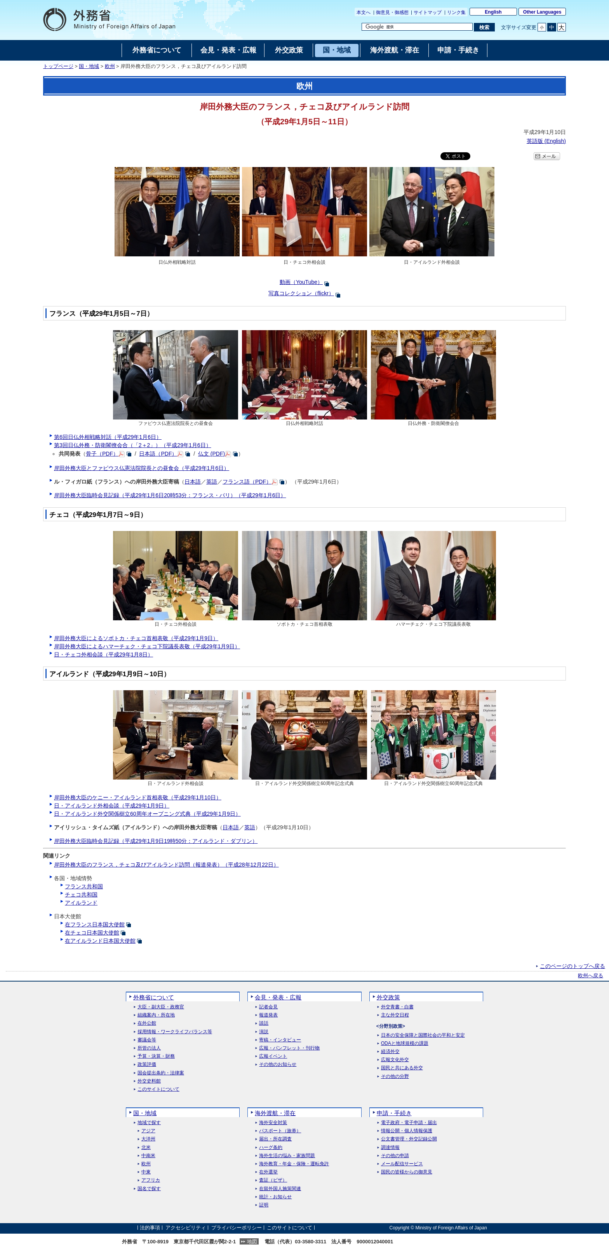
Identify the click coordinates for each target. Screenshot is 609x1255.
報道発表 (268, 1015)
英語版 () (546, 141)
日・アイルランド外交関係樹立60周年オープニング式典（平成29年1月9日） (147, 814)
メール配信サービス (402, 1163)
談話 (263, 1023)
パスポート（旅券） (280, 1130)
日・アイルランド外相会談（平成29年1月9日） (111, 805)
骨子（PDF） (102, 454)
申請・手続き (394, 1113)
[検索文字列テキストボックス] (417, 27)
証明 (263, 1205)
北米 (146, 1147)
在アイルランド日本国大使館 (100, 941)
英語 (211, 482)
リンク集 (456, 12)
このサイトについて (158, 1089)
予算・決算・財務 (156, 1056)
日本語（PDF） (158, 454)
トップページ (58, 66)
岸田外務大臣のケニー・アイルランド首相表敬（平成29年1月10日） (137, 797)
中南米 (148, 1155)
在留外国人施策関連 (280, 1188)
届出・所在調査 (275, 1139)
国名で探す (149, 1188)
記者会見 (268, 1007)
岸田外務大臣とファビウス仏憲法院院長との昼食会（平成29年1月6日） (141, 468)
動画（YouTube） (301, 282)
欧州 (110, 66)
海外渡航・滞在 (275, 1113)
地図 (252, 1242)
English (493, 12)
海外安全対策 (273, 1122)
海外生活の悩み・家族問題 (287, 1155)
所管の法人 (149, 1048)
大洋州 (148, 1139)
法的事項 (150, 1228)
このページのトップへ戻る (572, 966)
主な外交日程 (395, 1015)
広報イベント (273, 1056)
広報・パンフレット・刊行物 (289, 1048)
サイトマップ (428, 12)
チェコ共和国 (81, 894)
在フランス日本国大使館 (95, 924)
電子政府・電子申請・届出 (409, 1122)
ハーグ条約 (270, 1147)
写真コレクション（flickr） (301, 293)
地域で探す (149, 1122)
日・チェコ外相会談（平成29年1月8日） (103, 654)
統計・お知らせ (275, 1196)
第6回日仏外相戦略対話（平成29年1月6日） (108, 437)
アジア (148, 1130)
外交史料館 (149, 1081)
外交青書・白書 (397, 1007)
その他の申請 (395, 1155)
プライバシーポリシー (236, 1228)
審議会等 (146, 1040)
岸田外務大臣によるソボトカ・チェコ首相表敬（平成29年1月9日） (136, 638)
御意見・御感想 (392, 12)
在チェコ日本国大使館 (92, 933)
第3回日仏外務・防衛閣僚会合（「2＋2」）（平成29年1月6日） (132, 445)
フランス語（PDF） (247, 482)
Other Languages (542, 12)
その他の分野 (395, 1076)
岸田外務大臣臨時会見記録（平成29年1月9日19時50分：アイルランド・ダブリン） (156, 841)
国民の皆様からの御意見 (406, 1172)
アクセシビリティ (185, 1228)
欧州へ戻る (590, 975)
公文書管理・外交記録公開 (409, 1139)
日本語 (192, 482)
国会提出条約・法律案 (160, 1073)
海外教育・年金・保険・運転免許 (294, 1163)
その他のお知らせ (277, 1064)
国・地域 (89, 66)
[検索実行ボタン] (484, 27)
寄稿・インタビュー (280, 1040)
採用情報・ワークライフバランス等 (174, 1031)
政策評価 (146, 1064)
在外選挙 (268, 1172)
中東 (146, 1172)
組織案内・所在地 (156, 1015)
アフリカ (150, 1180)
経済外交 (390, 1051)
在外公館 (146, 1023)
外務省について (153, 997)
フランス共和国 (84, 886)
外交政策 (388, 997)
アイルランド (81, 903)
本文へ (364, 12)
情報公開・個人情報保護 (406, 1130)
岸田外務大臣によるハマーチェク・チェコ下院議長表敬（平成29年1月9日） (147, 646)
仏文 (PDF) (211, 454)
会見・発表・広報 (278, 997)
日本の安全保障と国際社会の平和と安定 (423, 1035)
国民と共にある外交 (402, 1067)
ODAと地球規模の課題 (404, 1043)
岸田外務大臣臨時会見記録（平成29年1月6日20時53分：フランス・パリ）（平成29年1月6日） (170, 495)
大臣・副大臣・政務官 (160, 1007)
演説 (263, 1031)
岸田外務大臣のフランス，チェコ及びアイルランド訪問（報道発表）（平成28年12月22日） (166, 865)
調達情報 (390, 1147)
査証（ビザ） (273, 1180)
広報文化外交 (395, 1059)
